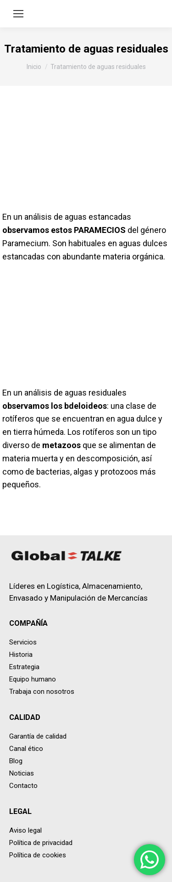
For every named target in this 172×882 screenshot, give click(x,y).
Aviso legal (25, 830)
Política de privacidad (40, 843)
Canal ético (26, 749)
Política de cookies (37, 855)
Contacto (23, 786)
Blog (15, 761)
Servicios (23, 642)
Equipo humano (32, 679)
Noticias (21, 773)
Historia (21, 654)
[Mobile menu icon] (18, 14)
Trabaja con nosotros (41, 691)
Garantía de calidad (38, 736)
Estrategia (24, 667)
